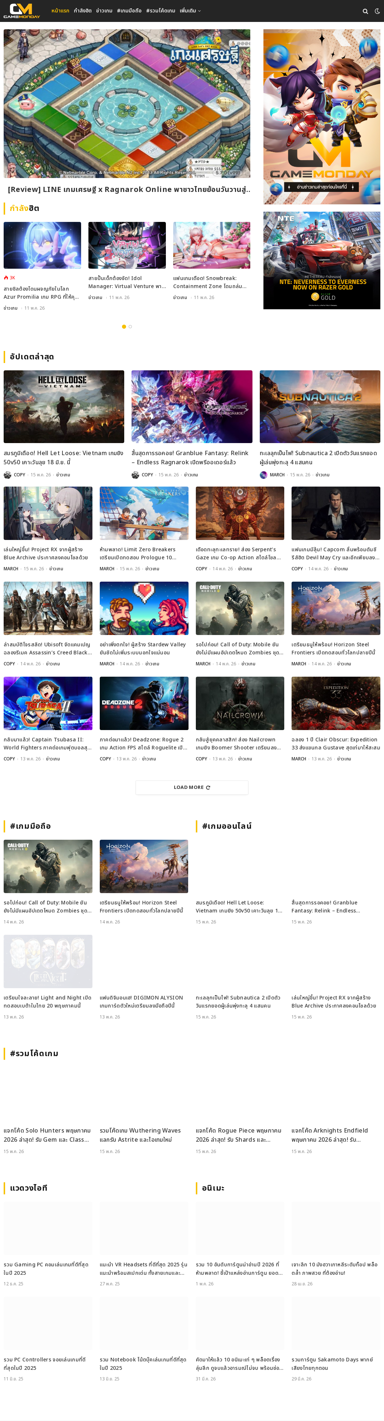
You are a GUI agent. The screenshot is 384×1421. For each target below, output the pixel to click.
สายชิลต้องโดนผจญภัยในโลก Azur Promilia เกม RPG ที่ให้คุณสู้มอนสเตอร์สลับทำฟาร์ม (42, 294)
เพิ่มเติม (188, 11)
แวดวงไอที (28, 1189)
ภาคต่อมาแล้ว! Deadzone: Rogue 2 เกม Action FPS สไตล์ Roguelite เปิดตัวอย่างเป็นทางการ (143, 744)
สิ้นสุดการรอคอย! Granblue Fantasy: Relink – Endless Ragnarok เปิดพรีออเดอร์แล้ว (190, 458)
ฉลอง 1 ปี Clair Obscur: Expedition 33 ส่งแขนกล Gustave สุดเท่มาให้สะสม (336, 744)
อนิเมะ (213, 1189)
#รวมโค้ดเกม (160, 11)
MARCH (277, 475)
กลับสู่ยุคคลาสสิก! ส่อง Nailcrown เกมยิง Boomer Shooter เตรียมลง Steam (236, 744)
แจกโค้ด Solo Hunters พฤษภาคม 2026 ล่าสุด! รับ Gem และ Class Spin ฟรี (47, 1136)
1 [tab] (124, 327)
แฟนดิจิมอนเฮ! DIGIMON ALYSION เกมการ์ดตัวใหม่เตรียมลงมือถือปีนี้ (141, 1002)
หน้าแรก (60, 11)
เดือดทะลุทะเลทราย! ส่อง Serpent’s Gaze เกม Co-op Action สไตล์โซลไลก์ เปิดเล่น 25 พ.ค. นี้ (236, 554)
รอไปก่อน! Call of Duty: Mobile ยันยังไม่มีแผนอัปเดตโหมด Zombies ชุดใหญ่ (238, 649)
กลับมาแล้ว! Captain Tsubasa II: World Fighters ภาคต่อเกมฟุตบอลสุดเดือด (47, 744)
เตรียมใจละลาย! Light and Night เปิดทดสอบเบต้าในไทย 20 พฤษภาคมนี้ (47, 1002)
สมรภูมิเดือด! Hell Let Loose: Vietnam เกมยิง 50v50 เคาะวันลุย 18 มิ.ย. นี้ (64, 458)
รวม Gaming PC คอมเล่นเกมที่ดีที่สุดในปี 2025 (46, 1269)
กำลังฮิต (83, 11)
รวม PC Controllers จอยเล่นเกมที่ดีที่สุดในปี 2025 (44, 1364)
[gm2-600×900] (321, 116)
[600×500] (321, 260)
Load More (192, 787)
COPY (19, 475)
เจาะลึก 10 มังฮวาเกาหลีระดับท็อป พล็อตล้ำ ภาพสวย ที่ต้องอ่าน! (334, 1269)
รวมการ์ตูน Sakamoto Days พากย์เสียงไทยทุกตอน (332, 1364)
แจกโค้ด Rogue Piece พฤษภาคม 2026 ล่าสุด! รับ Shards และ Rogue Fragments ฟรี (238, 1136)
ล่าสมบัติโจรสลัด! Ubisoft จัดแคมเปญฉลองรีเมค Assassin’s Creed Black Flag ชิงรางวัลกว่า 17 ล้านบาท (47, 649)
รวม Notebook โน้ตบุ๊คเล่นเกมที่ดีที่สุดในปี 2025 (143, 1364)
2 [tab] (130, 327)
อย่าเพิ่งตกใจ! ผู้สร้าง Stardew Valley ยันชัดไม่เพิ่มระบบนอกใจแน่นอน (143, 649)
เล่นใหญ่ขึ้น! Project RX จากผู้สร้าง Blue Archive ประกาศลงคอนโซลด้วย (46, 554)
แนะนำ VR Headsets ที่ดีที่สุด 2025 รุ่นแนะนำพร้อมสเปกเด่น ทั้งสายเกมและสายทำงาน (143, 1269)
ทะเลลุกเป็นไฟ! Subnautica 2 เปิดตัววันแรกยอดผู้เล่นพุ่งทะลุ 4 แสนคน (318, 458)
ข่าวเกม (104, 11)
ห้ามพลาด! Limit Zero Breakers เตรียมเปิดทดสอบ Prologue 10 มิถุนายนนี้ (138, 554)
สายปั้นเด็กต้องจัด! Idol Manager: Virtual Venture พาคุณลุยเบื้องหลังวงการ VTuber (125, 283)
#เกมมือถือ (129, 11)
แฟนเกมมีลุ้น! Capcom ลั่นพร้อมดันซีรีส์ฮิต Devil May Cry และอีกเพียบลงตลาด (334, 554)
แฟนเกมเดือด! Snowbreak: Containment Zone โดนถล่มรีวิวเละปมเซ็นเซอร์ (207, 283)
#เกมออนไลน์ (227, 827)
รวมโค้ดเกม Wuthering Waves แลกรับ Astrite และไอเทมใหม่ (140, 1136)
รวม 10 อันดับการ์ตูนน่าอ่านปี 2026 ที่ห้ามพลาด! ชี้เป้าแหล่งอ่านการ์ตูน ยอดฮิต (237, 1269)
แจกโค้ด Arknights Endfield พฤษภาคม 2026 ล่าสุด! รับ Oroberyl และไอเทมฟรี (330, 1136)
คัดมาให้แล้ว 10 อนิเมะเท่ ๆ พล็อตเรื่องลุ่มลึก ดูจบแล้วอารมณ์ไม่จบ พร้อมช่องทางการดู (239, 1364)
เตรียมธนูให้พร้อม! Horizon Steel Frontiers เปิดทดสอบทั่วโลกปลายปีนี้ (333, 649)
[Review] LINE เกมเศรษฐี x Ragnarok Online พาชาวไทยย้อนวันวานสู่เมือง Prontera (127, 190)
